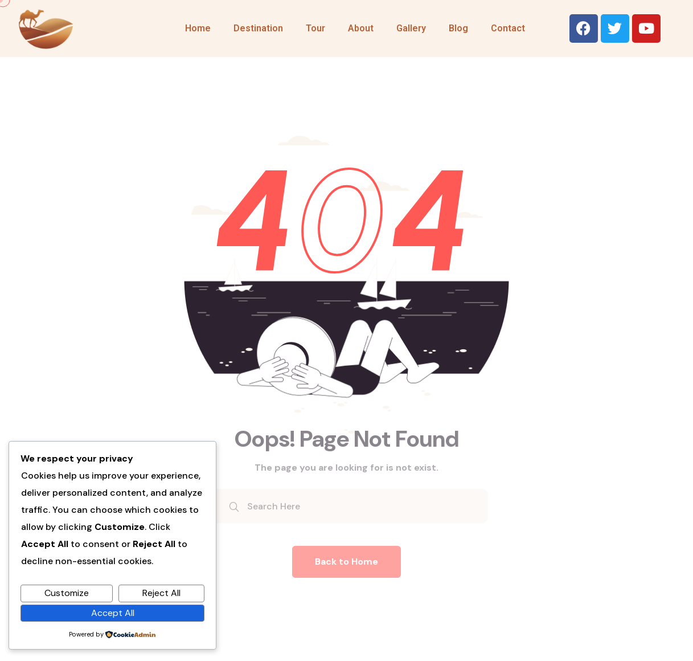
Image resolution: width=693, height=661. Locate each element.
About (361, 28)
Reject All (161, 593)
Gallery (411, 28)
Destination (258, 28)
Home (198, 28)
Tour (315, 28)
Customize (66, 593)
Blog (458, 28)
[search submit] (234, 511)
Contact (508, 28)
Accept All (112, 613)
